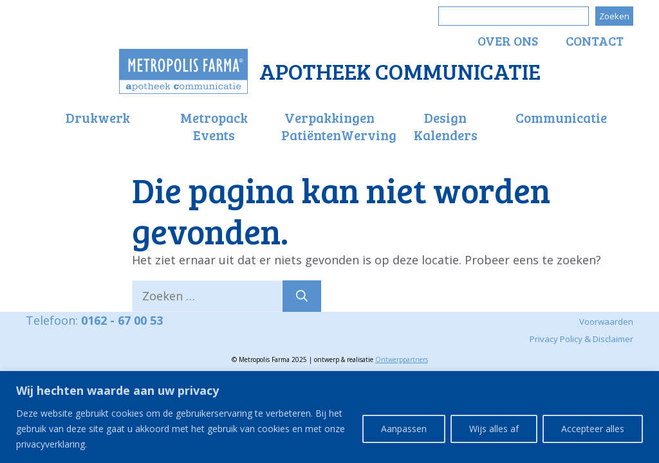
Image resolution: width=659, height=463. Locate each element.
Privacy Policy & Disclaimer (581, 339)
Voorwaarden (606, 321)
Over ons (508, 40)
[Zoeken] (302, 296)
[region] (329, 417)
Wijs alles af (494, 428)
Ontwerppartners (401, 359)
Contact (595, 40)
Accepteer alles (592, 428)
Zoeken (614, 16)
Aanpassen (404, 428)
